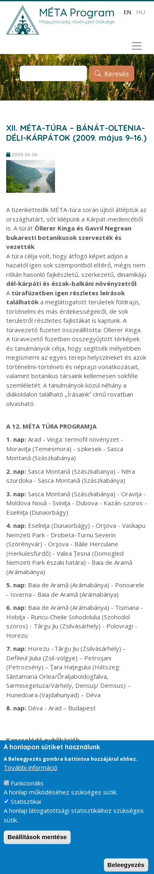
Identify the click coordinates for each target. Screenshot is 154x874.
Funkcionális (27, 791)
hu (140, 12)
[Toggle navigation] (137, 46)
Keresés (116, 73)
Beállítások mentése (37, 845)
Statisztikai (26, 809)
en (127, 12)
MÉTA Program (77, 12)
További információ (30, 775)
